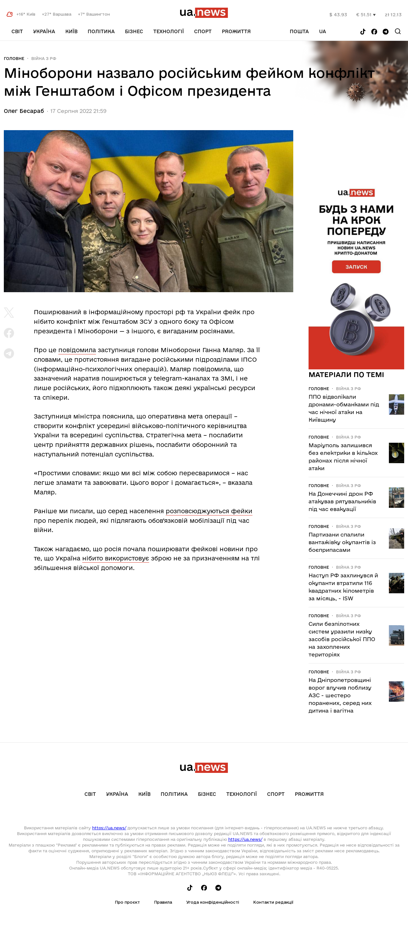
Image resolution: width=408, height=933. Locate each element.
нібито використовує (115, 558)
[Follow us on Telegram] (385, 32)
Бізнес (134, 31)
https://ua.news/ (109, 828)
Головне (14, 58)
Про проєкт (127, 902)
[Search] (398, 31)
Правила (163, 902)
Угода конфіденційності (212, 902)
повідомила (77, 349)
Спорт (203, 31)
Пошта (299, 31)
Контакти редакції (273, 902)
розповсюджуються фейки (209, 511)
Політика (101, 31)
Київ (71, 31)
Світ (17, 31)
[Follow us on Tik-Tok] (363, 32)
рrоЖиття (236, 31)
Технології (168, 31)
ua (322, 31)
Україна (44, 31)
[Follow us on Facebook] (374, 32)
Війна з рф (43, 58)
